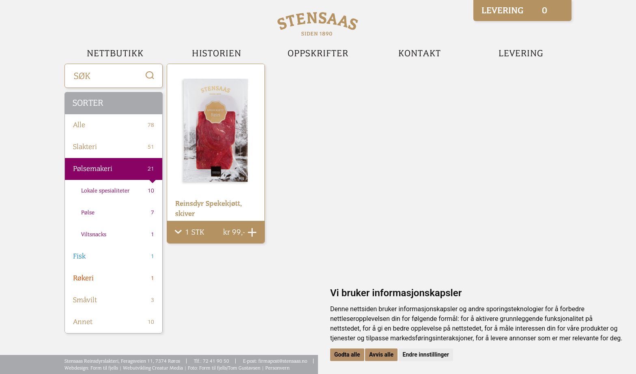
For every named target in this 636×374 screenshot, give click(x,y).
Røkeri (113, 278)
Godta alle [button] (347, 354)
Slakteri (113, 147)
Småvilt (113, 300)
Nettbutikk (115, 53)
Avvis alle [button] (381, 354)
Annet (113, 322)
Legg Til (252, 232)
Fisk (113, 256)
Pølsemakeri (113, 169)
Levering (521, 53)
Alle (113, 125)
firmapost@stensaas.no (282, 361)
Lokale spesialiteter (117, 191)
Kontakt (419, 53)
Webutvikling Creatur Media (153, 368)
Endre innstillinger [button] (426, 354)
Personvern (277, 368)
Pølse (117, 213)
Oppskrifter (318, 53)
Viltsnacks (117, 235)
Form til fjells (104, 368)
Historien (216, 53)
